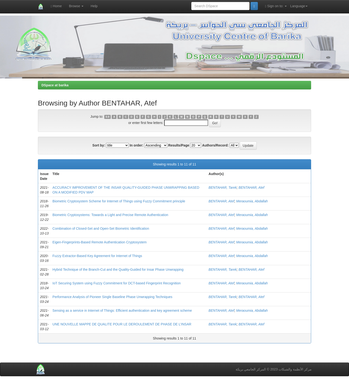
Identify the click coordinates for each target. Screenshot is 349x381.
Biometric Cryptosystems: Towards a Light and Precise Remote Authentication (110, 215)
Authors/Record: (215, 145)
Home (56, 6)
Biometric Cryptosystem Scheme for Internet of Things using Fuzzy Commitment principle (118, 201)
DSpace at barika (55, 85)
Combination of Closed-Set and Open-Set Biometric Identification (100, 228)
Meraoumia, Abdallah (252, 201)
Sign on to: (276, 6)
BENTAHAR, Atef (251, 187)
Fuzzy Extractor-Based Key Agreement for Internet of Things (97, 256)
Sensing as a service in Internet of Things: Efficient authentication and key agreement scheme (122, 310)
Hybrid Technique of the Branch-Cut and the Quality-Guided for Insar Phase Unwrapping (118, 269)
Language (299, 6)
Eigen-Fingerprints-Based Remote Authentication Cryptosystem (99, 242)
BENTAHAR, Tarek (223, 187)
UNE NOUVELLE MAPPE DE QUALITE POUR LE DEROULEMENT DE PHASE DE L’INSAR (121, 324)
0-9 (107, 116)
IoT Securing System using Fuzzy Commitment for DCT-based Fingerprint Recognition (116, 283)
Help (94, 6)
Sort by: (98, 145)
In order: (136, 145)
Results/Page (178, 145)
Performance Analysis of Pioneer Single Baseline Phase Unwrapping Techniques (112, 297)
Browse (76, 6)
